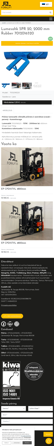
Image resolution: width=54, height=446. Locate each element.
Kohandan (17, 442)
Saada (48, 434)
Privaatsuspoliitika (9, 305)
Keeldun (6, 442)
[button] (50, 65)
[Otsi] (50, 12)
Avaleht (4, 23)
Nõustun (27, 442)
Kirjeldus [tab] (7, 110)
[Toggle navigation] (51, 18)
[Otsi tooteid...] (24, 12)
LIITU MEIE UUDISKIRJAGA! (12, 316)
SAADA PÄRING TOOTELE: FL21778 (27, 43)
